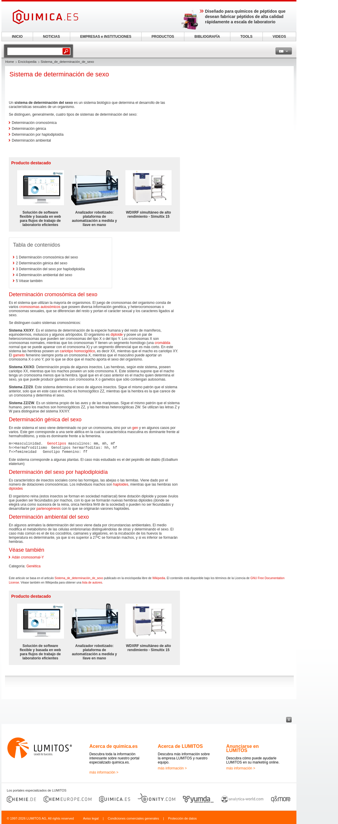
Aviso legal (91, 818)
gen (135, 428)
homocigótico (84, 351)
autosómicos (50, 307)
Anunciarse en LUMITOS (242, 748)
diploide (117, 334)
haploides (120, 484)
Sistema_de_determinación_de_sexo (79, 578)
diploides (16, 488)
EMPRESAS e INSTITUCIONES (105, 37)
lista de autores (92, 582)
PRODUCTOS (163, 37)
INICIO (17, 37)
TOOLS (246, 37)
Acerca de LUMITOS (180, 746)
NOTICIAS (51, 37)
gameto (19, 355)
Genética (33, 566)
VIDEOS (279, 37)
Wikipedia (158, 578)
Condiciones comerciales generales (133, 818)
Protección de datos (182, 818)
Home (9, 61)
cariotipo (66, 351)
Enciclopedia (27, 61)
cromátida (162, 343)
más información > (103, 772)
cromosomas (29, 307)
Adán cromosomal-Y (28, 557)
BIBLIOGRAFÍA (207, 37)
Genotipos (56, 443)
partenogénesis (48, 509)
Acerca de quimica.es (113, 746)
